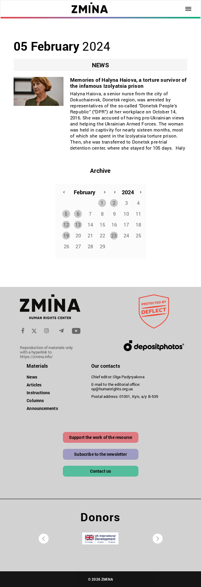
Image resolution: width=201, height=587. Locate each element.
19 (66, 235)
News (32, 377)
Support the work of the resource (100, 437)
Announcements (42, 408)
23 (114, 235)
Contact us (100, 471)
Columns (35, 400)
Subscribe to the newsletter (100, 454)
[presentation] (44, 539)
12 (66, 224)
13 (78, 224)
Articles (34, 385)
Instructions (38, 392)
